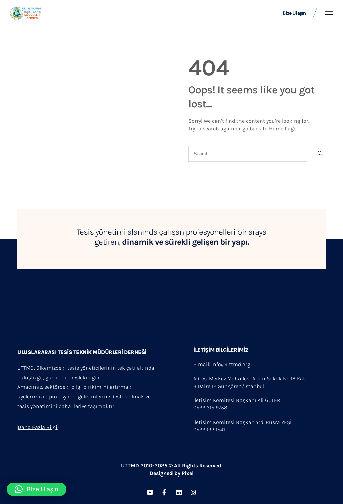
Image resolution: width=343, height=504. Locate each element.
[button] (329, 13)
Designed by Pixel (172, 473)
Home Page (282, 128)
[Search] (319, 154)
